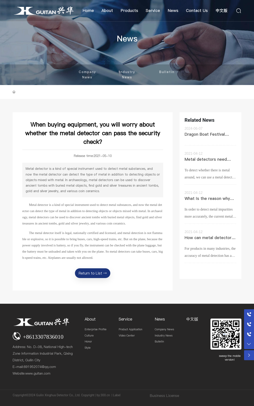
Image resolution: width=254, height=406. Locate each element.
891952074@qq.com (40, 366)
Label (116, 395)
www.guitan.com (37, 373)
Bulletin (166, 72)
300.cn (105, 395)
